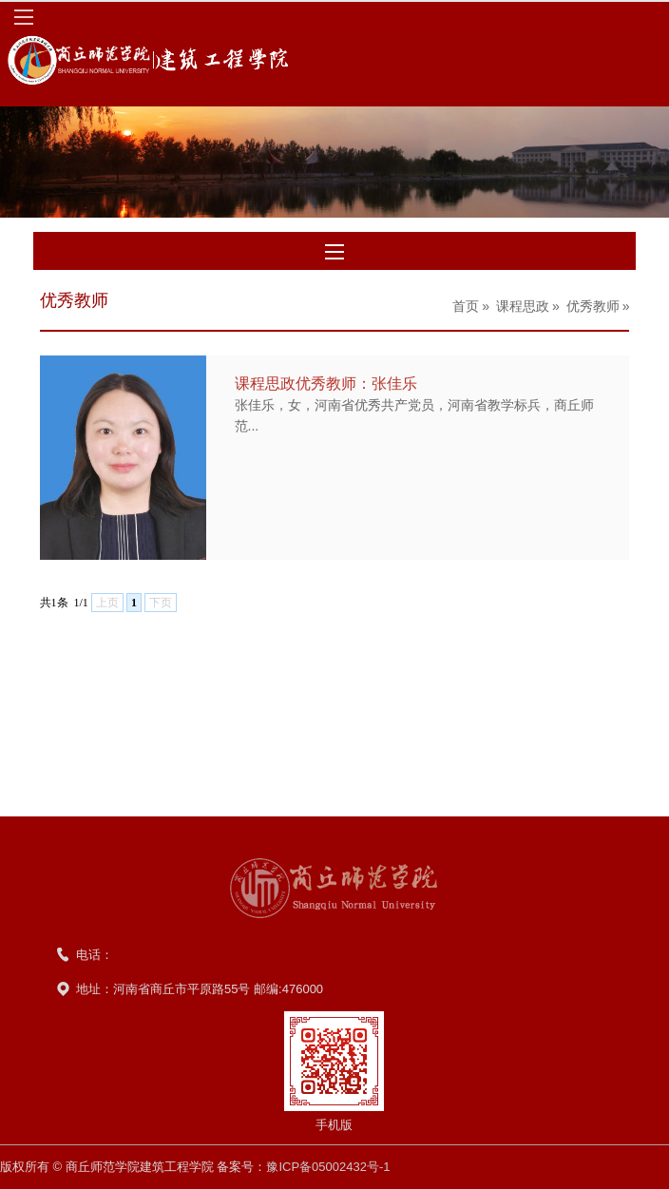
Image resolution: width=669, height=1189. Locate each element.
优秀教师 (593, 306)
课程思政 (522, 306)
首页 (465, 306)
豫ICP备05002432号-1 (328, 1167)
